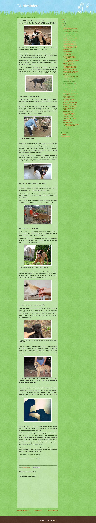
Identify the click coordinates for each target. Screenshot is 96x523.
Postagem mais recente (23, 510)
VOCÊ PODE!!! (66, 74)
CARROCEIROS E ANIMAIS (68, 116)
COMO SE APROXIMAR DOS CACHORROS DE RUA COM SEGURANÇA (69, 57)
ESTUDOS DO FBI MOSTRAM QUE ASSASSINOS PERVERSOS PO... (70, 67)
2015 (63, 21)
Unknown (64, 134)
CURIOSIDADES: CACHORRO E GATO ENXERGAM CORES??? (69, 35)
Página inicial (37, 510)
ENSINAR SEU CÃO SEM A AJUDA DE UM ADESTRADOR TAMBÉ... (71, 125)
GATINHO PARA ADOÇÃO (68, 111)
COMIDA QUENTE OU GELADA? (69, 106)
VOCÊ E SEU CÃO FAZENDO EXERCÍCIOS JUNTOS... (69, 114)
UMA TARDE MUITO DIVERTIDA (70, 102)
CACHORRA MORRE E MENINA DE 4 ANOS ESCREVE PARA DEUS (70, 72)
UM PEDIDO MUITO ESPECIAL (69, 41)
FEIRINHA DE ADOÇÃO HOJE (69, 81)
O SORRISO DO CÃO (67, 49)
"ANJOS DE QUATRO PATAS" (69, 79)
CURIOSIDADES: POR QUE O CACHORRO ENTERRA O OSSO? (70, 44)
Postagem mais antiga (52, 510)
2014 (63, 23)
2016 (63, 19)
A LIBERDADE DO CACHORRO (69, 118)
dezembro (65, 27)
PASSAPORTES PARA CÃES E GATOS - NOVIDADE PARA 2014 (70, 32)
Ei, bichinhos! (28, 6)
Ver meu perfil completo (65, 136)
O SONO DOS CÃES (67, 120)
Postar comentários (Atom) (26, 513)
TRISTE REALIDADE (67, 51)
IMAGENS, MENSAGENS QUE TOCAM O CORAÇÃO (69, 64)
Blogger (54, 520)
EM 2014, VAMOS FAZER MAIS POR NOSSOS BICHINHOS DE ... (70, 77)
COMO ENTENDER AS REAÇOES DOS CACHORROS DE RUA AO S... (71, 61)
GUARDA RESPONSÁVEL (68, 122)
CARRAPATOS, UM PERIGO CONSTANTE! (68, 97)
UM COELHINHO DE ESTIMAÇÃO (70, 69)
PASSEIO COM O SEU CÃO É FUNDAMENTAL (69, 54)
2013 (63, 25)
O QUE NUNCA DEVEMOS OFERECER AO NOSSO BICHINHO (70, 87)
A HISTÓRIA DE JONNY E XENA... (70, 104)
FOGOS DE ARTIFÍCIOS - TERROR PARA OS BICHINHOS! (70, 29)
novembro (65, 128)
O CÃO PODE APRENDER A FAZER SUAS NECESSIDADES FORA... (70, 47)
